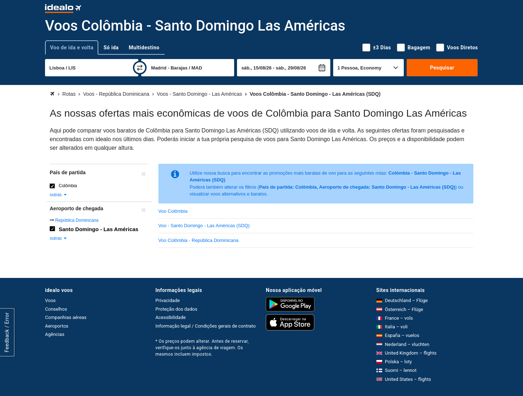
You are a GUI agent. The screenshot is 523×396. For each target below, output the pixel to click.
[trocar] (140, 68)
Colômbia (68, 185)
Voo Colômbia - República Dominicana (198, 240)
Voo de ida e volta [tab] (71, 47)
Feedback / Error (7, 332)
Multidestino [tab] (144, 47)
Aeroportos (56, 326)
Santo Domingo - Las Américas (98, 229)
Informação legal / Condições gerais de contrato (206, 326)
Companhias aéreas (65, 317)
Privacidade (168, 300)
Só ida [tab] (111, 47)
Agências (54, 334)
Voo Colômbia (173, 211)
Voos (50, 300)
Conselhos (56, 309)
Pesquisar (442, 68)
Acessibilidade (171, 317)
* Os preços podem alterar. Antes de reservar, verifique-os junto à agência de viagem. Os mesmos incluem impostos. (202, 348)
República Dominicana (76, 220)
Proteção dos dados (176, 309)
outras (58, 194)
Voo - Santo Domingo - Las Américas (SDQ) (204, 225)
